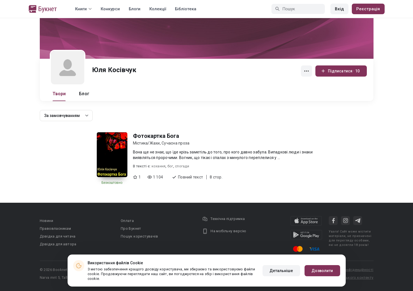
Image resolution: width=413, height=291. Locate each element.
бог (170, 166)
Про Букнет (131, 228)
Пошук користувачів (139, 236)
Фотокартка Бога (156, 136)
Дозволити (322, 270)
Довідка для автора (58, 244)
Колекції (157, 8)
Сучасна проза (175, 143)
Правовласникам (55, 228)
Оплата (127, 221)
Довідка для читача (58, 236)
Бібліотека (185, 8)
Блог (84, 93)
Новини (46, 221)
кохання (159, 166)
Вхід (339, 8)
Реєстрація (368, 8)
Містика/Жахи (146, 143)
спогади (182, 166)
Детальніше (281, 270)
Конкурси (110, 8)
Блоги (134, 8)
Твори (59, 93)
